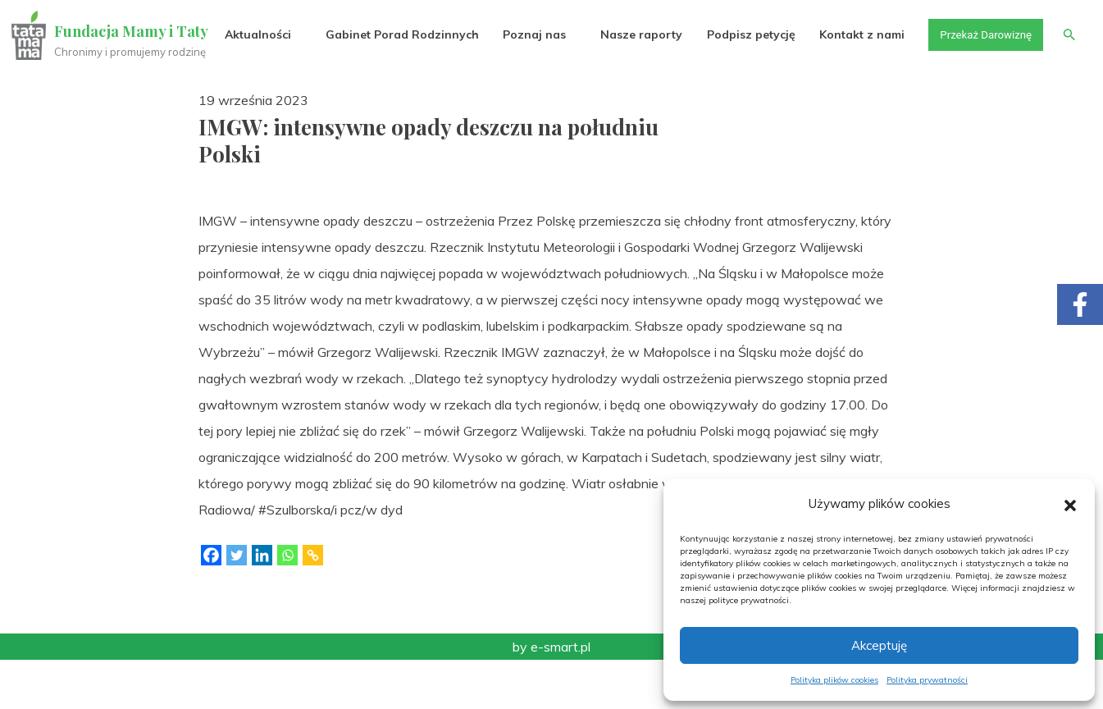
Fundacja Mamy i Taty (133, 31)
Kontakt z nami (854, 83)
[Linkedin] (262, 604)
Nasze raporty (634, 83)
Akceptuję (879, 645)
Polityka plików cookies (834, 680)
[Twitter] (237, 604)
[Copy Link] (313, 604)
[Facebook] (211, 604)
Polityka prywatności (927, 680)
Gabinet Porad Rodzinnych (395, 83)
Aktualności (250, 83)
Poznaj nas (526, 83)
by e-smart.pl (551, 696)
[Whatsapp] (287, 604)
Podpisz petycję (743, 83)
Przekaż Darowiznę (980, 83)
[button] (1070, 504)
